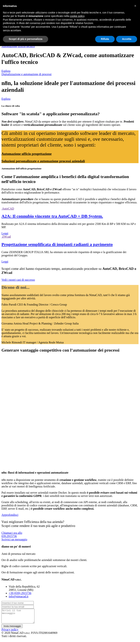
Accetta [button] (126, 39)
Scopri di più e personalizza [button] (25, 39)
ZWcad (6, 236)
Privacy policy (9, 632)
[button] (135, 6)
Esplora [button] (5, 70)
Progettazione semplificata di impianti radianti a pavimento (57, 244)
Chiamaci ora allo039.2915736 (11, 534)
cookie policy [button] (77, 16)
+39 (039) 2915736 (20, 593)
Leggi (4, 233)
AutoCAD (8, 208)
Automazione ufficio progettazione (26, 154)
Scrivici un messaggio (14, 539)
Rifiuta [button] (105, 39)
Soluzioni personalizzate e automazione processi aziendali (43, 161)
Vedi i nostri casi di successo (18, 279)
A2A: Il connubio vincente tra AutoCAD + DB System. (52, 216)
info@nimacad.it (18, 596)
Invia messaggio (12, 628)
